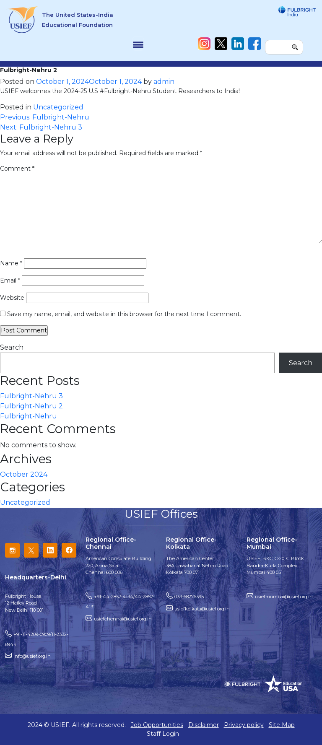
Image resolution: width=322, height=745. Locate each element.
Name (11, 263)
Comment (17, 168)
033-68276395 (189, 597)
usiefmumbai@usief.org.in (284, 597)
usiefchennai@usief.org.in (123, 619)
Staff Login (163, 733)
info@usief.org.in (32, 656)
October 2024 (23, 474)
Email (10, 280)
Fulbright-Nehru (28, 416)
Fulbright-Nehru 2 (31, 406)
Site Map (282, 725)
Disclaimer (203, 725)
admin (163, 82)
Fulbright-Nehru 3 (31, 396)
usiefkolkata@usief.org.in (202, 609)
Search (11, 347)
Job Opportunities (157, 725)
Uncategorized (58, 107)
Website (12, 297)
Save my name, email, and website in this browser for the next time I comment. (124, 314)
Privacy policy (244, 725)
